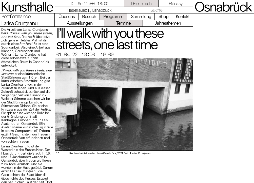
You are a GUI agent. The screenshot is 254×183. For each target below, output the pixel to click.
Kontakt (182, 16)
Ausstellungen (79, 23)
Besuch (89, 16)
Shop (163, 16)
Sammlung (141, 16)
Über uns (66, 16)
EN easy (175, 3)
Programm (113, 16)
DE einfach (141, 3)
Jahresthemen (168, 23)
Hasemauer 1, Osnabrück (89, 10)
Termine (123, 23)
